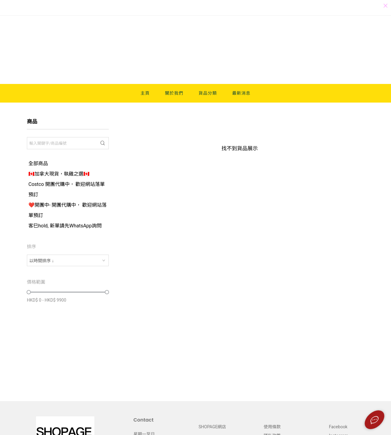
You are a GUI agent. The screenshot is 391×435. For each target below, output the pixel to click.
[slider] (29, 292)
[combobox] (68, 260)
